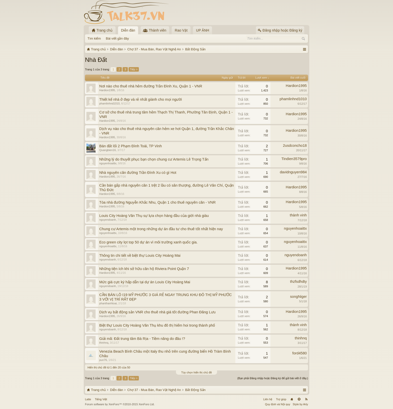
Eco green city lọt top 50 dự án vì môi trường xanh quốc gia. (148, 242)
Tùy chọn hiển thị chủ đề (196, 372)
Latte (88, 399)
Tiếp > (133, 69)
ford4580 (299, 353)
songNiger (298, 297)
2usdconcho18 (295, 146)
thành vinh (298, 215)
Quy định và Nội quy (277, 404)
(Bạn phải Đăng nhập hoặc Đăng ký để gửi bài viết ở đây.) (272, 378)
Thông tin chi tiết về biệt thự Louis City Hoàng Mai (139, 255)
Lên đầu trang (299, 399)
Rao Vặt (181, 30)
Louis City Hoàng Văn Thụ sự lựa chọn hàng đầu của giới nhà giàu (154, 216)
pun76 (103, 359)
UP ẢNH (202, 30)
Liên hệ (267, 399)
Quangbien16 (107, 150)
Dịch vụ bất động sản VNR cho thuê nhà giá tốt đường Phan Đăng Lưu (157, 312)
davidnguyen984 (293, 172)
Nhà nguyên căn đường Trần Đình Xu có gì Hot (137, 173)
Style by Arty (300, 404)
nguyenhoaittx (108, 163)
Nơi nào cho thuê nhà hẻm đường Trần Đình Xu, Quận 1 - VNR (150, 86)
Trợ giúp (281, 399)
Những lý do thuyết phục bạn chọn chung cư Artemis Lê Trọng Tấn (154, 159)
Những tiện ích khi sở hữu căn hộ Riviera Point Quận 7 (144, 269)
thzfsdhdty (298, 282)
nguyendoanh (107, 219)
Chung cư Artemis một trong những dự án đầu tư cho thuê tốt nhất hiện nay (161, 229)
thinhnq (103, 342)
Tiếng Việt (101, 399)
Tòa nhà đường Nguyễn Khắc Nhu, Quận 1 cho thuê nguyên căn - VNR (157, 202)
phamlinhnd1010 (109, 103)
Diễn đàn (128, 30)
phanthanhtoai (108, 303)
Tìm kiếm (94, 38)
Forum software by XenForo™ (120, 404)
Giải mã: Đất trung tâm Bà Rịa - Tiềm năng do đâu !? (142, 339)
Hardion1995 (107, 90)
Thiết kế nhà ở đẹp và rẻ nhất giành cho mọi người (140, 99)
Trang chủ (291, 399)
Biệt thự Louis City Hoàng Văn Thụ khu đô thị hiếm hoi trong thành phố (157, 325)
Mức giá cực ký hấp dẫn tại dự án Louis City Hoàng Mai (144, 282)
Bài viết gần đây (117, 38)
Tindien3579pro (294, 159)
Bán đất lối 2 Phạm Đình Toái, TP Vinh (130, 146)
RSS (306, 399)
